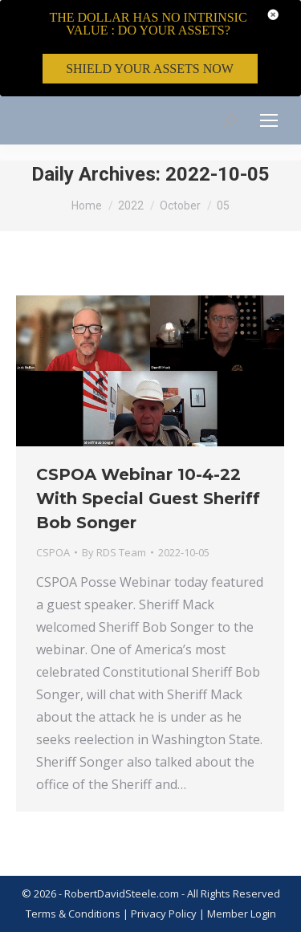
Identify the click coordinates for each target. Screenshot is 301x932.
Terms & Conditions (73, 913)
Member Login (241, 913)
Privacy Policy (165, 913)
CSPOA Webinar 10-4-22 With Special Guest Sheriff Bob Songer (148, 498)
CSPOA (53, 552)
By (114, 552)
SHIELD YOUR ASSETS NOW (150, 68)
